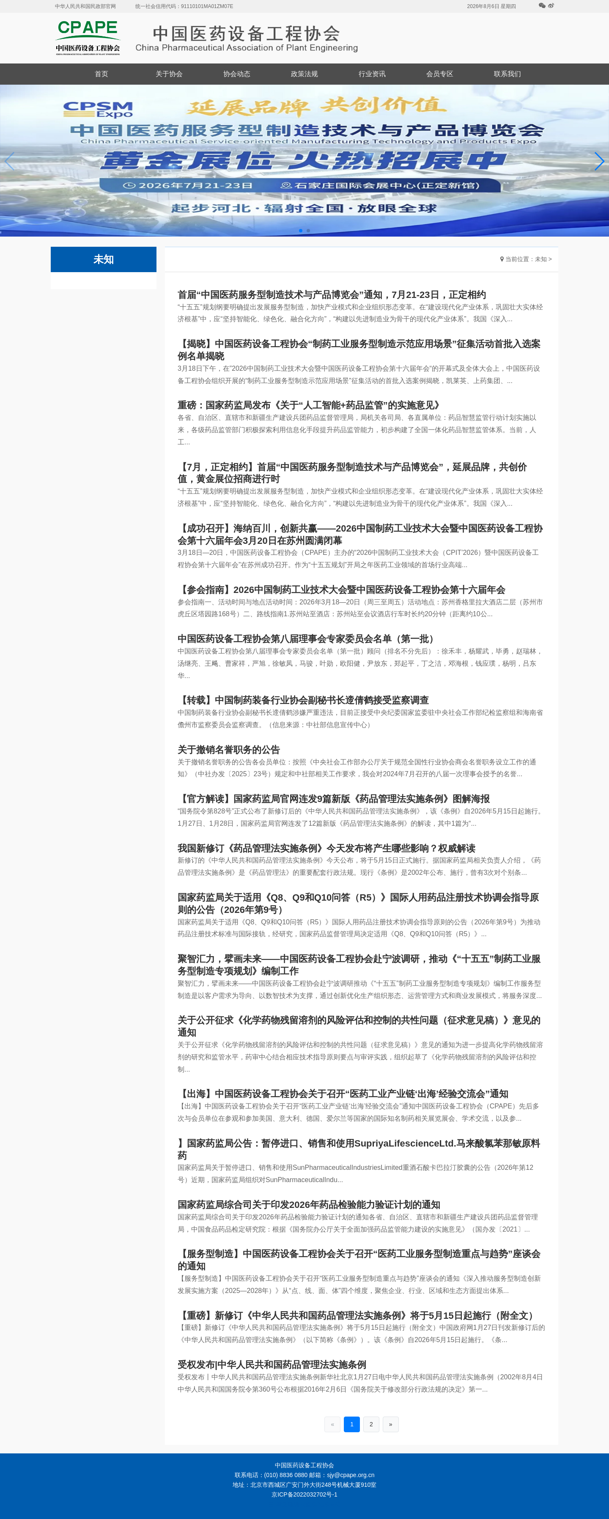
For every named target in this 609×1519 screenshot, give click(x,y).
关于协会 (169, 73)
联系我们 (507, 73)
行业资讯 (372, 73)
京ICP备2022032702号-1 (304, 1494)
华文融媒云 (290, 1504)
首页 (101, 73)
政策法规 (304, 73)
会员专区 (439, 73)
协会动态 (236, 73)
